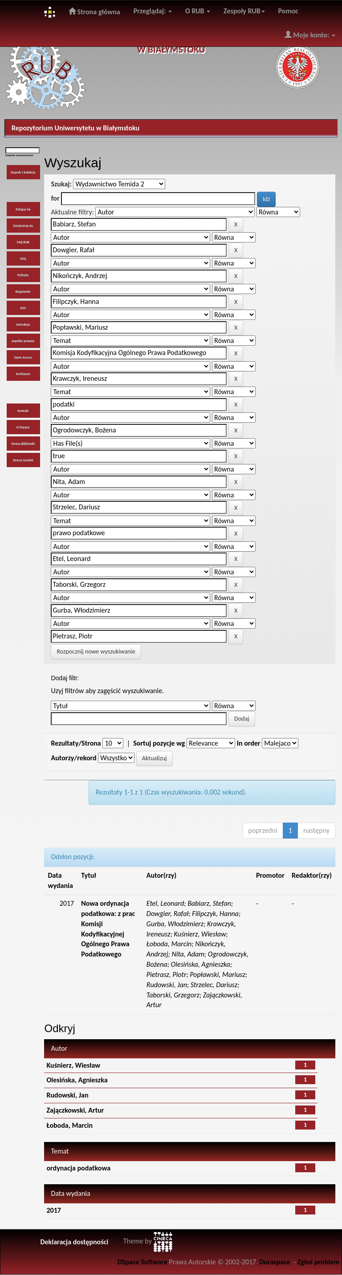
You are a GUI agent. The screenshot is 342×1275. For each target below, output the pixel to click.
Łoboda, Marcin (69, 1125)
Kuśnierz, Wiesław (73, 1065)
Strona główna (94, 11)
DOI (23, 308)
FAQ (23, 259)
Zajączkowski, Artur (75, 1110)
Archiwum (23, 374)
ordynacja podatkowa (78, 1168)
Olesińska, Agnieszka (76, 1080)
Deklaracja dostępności (74, 1242)
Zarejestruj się (23, 226)
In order (249, 743)
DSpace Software (142, 1262)
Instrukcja (23, 325)
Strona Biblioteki (23, 444)
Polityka (23, 275)
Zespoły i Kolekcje (23, 172)
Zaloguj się (23, 209)
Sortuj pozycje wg (159, 743)
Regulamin (23, 292)
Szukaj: (61, 184)
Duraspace (274, 1262)
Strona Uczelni (23, 460)
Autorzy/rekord (73, 758)
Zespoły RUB (244, 11)
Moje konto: (310, 34)
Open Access (23, 357)
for (55, 198)
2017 (53, 1210)
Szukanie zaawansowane (19, 155)
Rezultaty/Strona (76, 743)
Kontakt (22, 411)
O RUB (197, 11)
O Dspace (23, 427)
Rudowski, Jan (67, 1095)
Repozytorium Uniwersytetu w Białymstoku (75, 128)
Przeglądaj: (153, 11)
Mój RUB (23, 242)
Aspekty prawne (23, 341)
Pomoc (288, 11)
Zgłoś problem (318, 1262)
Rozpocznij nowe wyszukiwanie (96, 651)
